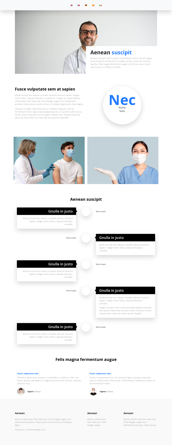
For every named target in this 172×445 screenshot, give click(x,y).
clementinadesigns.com (36, 429)
